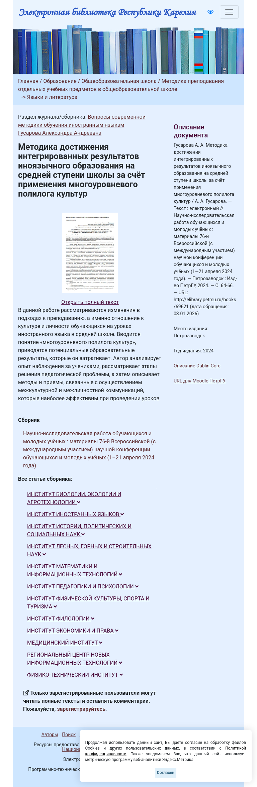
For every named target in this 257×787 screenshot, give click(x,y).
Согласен (165, 772)
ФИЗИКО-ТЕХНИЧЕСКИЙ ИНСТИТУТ (75, 675)
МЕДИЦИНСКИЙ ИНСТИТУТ (64, 643)
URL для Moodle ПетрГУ (200, 380)
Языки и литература (52, 97)
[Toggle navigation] (229, 12)
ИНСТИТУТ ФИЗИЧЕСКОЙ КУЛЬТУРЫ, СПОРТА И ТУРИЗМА (88, 602)
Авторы (49, 734)
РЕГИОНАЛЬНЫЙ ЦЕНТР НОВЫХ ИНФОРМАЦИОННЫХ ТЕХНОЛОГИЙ (74, 659)
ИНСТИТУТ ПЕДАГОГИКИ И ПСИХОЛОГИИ (83, 586)
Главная (28, 81)
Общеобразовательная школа (119, 81)
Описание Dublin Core (197, 365)
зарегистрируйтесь (81, 709)
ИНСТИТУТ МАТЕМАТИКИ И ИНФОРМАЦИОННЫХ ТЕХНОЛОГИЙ (74, 570)
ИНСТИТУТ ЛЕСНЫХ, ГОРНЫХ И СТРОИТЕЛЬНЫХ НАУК (89, 550)
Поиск (69, 734)
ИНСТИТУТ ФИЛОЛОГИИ (60, 618)
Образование (59, 81)
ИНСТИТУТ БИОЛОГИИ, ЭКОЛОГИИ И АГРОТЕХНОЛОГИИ (74, 498)
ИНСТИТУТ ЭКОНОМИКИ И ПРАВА (72, 631)
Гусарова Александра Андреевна (59, 133)
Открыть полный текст (90, 302)
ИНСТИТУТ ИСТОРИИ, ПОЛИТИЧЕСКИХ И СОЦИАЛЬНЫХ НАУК (79, 530)
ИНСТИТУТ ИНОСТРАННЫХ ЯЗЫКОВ (75, 514)
